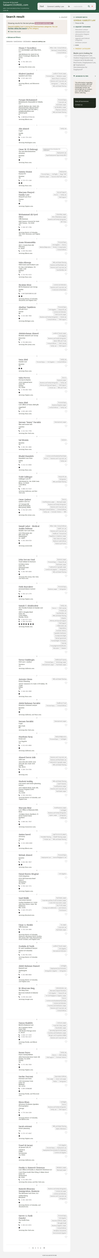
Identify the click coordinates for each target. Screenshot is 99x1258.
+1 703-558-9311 (26, 795)
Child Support (62, 197)
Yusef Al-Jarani (26, 1145)
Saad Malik (24, 898)
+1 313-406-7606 (26, 316)
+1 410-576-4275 (26, 910)
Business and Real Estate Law (58, 265)
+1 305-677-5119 (26, 619)
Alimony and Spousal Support (48, 385)
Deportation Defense (60, 1076)
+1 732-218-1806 (26, 929)
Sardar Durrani (26, 1076)
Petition (55, 1081)
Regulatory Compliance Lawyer (57, 536)
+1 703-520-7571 (26, 886)
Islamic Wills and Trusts (60, 341)
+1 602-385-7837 (26, 862)
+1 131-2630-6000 (26, 843)
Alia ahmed (24, 128)
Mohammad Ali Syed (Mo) (28, 215)
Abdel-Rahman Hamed (29, 966)
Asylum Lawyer (53, 815)
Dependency (62, 628)
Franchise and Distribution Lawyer (57, 1005)
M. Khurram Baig (27, 988)
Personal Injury (50, 76)
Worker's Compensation (59, 247)
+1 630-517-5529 (26, 1035)
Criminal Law (52, 387)
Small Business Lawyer (48, 502)
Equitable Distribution (60, 633)
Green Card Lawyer (61, 1079)
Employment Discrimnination (58, 968)
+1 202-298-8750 (26, 540)
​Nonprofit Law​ (62, 309)
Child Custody (62, 343)
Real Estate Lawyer (61, 104)
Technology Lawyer (61, 662)
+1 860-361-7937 (26, 821)
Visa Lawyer (50, 1079)
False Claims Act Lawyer (59, 538)
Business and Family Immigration (57, 219)
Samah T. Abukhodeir (28, 605)
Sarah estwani (25, 1126)
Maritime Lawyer (44, 176)
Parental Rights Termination (58, 640)
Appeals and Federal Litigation (82, 39)
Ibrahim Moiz (25, 284)
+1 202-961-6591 (26, 955)
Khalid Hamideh (26, 456)
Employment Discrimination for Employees (51, 149)
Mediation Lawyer (61, 76)
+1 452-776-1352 (26, 137)
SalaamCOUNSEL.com (15, 4)
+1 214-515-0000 (26, 465)
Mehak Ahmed (25, 855)
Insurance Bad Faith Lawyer (58, 176)
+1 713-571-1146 (26, 180)
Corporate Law (62, 102)
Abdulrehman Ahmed (29, 333)
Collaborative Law (61, 625)
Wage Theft (63, 174)
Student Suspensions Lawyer (84, 58)
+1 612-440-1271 (26, 78)
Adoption (63, 618)
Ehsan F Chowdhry (27, 48)
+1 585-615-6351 (26, 1225)
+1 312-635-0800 (26, 745)
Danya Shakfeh (26, 1023)
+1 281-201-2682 (26, 447)
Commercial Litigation (51, 569)
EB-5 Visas (63, 222)
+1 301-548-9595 (26, 1200)
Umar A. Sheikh (26, 924)
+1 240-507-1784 (26, 227)
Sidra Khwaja (25, 262)
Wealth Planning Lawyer (59, 837)
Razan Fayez (24, 1052)
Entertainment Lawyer (60, 422)
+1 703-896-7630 (26, 390)
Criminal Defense (61, 52)
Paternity (63, 643)
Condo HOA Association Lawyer (57, 903)
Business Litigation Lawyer (59, 1225)
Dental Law (63, 317)
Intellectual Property (60, 659)
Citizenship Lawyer (61, 214)
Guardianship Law (61, 270)
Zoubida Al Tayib (26, 946)
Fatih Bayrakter (26, 586)
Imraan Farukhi (26, 721)
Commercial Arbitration (59, 285)
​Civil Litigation (27, 41)
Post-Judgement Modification (58, 645)
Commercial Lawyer (60, 1191)
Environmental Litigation (59, 1233)
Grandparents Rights (60, 635)
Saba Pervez (24, 377)
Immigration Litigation (51, 971)
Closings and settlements (50, 908)
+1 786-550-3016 (26, 621)
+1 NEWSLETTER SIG (28, 117)
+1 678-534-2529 (26, 997)
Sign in (5, 10)
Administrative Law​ (61, 988)
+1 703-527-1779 (26, 594)
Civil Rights (55, 174)
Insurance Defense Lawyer (59, 1220)
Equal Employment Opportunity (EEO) (56, 155)
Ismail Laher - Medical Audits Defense (29, 527)
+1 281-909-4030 (26, 571)
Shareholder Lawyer (60, 1028)
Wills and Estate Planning (59, 86)
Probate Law (62, 610)
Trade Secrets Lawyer (60, 314)
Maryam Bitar (25, 807)
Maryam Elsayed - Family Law (27, 193)
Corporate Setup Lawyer (59, 1025)
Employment (62, 171)
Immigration (54, 83)
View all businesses (82, 101)
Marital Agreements (60, 638)
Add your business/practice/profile (16, 8)
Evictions (64, 440)
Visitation (63, 648)
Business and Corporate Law (58, 81)
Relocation (56, 648)
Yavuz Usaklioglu (27, 659)
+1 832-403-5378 (26, 411)
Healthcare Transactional (59, 533)
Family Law (63, 83)
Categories (9, 41)
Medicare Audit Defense (59, 541)
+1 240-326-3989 (26, 691)
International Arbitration (59, 951)
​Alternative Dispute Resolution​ (58, 990)
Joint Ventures (62, 908)
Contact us (78, 105)
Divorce (56, 194)
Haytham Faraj (25, 736)
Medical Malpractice (45, 247)
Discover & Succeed (10, 2)
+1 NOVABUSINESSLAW (28, 293)
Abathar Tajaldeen (27, 307)
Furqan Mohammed (28, 99)
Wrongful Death (62, 1223)
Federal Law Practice (60, 543)
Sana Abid (23, 359)
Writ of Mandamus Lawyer (59, 217)
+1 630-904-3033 (26, 251)
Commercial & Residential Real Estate (56, 456)
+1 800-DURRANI (26, 1088)
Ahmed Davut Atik (27, 757)
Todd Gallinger (25, 476)
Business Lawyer (61, 380)
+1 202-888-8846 (26, 974)
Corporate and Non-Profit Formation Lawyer (54, 900)
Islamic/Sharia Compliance (59, 78)
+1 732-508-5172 (26, 61)
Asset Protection (61, 783)
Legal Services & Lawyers (59, 834)
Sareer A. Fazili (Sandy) (25, 1216)
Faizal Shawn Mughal (29, 873)
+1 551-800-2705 (26, 1179)
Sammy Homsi (25, 171)
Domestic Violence (56, 512)
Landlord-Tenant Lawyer (59, 73)
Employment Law (61, 152)
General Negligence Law (59, 857)
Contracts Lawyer (61, 1023)
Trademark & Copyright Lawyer (57, 567)
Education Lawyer (81, 29)
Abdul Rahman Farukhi (29, 703)
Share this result (15, 31)
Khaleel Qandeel (26, 73)
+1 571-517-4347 (26, 1133)
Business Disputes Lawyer (59, 405)
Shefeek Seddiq (26, 781)
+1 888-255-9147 (26, 489)
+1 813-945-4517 (26, 1037)
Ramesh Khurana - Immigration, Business (29, 1189)
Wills (65, 512)
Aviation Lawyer (81, 42)
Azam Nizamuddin (27, 242)
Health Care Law (62, 528)
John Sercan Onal (27, 559)
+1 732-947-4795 (26, 510)
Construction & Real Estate (59, 290)
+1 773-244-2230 (26, 1112)
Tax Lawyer (63, 924)
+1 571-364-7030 (26, 1064)
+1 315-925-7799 (26, 431)
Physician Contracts (61, 109)
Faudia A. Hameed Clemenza (32, 1167)
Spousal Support (61, 192)
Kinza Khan (24, 1102)
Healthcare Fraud (61, 703)
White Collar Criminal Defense (58, 48)
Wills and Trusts (62, 387)
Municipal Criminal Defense (58, 50)
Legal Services (18, 41)
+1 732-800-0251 (26, 342)
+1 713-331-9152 (26, 274)
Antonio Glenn (25, 679)
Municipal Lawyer (61, 502)
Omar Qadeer (25, 499)
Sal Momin (24, 440)
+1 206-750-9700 (26, 769)
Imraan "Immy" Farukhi (30, 422)
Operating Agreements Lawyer (57, 1030)
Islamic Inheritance (61, 1128)
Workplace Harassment (60, 1230)
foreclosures (62, 910)
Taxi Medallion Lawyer (60, 107)
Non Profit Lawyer (61, 905)
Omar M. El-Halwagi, (28, 149)
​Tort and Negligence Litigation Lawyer (55, 995)
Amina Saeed (25, 834)
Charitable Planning (45, 837)
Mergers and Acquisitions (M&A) (57, 1035)
